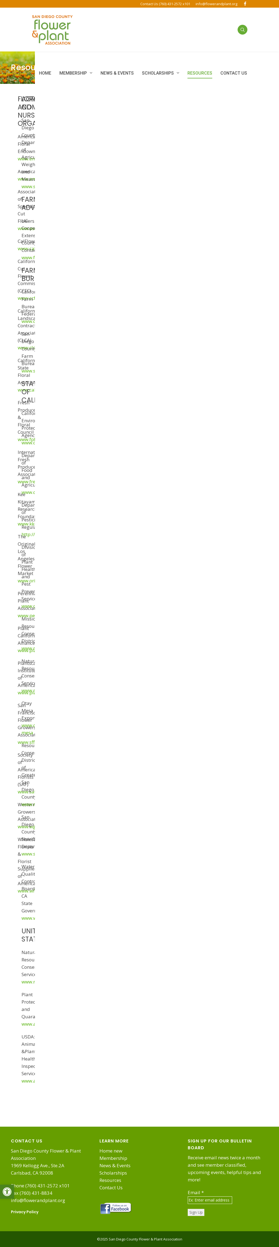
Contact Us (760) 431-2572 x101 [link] (165, 3)
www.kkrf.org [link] (32, 524)
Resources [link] (110, 1180)
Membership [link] (113, 1158)
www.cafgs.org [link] (33, 248)
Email (196, 1192)
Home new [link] (110, 1151)
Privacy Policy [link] (24, 1212)
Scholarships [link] (113, 1173)
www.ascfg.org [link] (33, 228)
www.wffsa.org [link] (33, 891)
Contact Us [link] (111, 1187)
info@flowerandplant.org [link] (216, 3)
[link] (7, 1192)
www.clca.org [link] (32, 347)
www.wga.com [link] (33, 826)
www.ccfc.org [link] (32, 298)
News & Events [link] (115, 1165)
